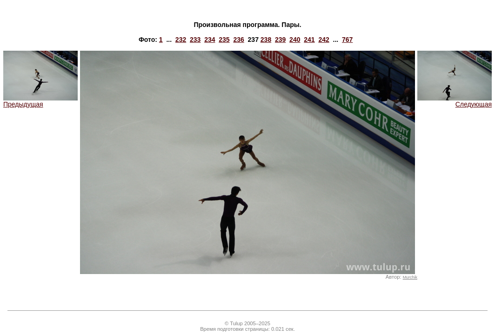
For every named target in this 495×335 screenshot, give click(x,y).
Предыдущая (40, 101)
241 (309, 39)
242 (323, 39)
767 (347, 39)
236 (238, 39)
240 (294, 39)
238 (266, 39)
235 (224, 39)
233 (195, 39)
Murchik (410, 277)
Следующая (454, 101)
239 (280, 39)
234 (209, 39)
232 (180, 39)
